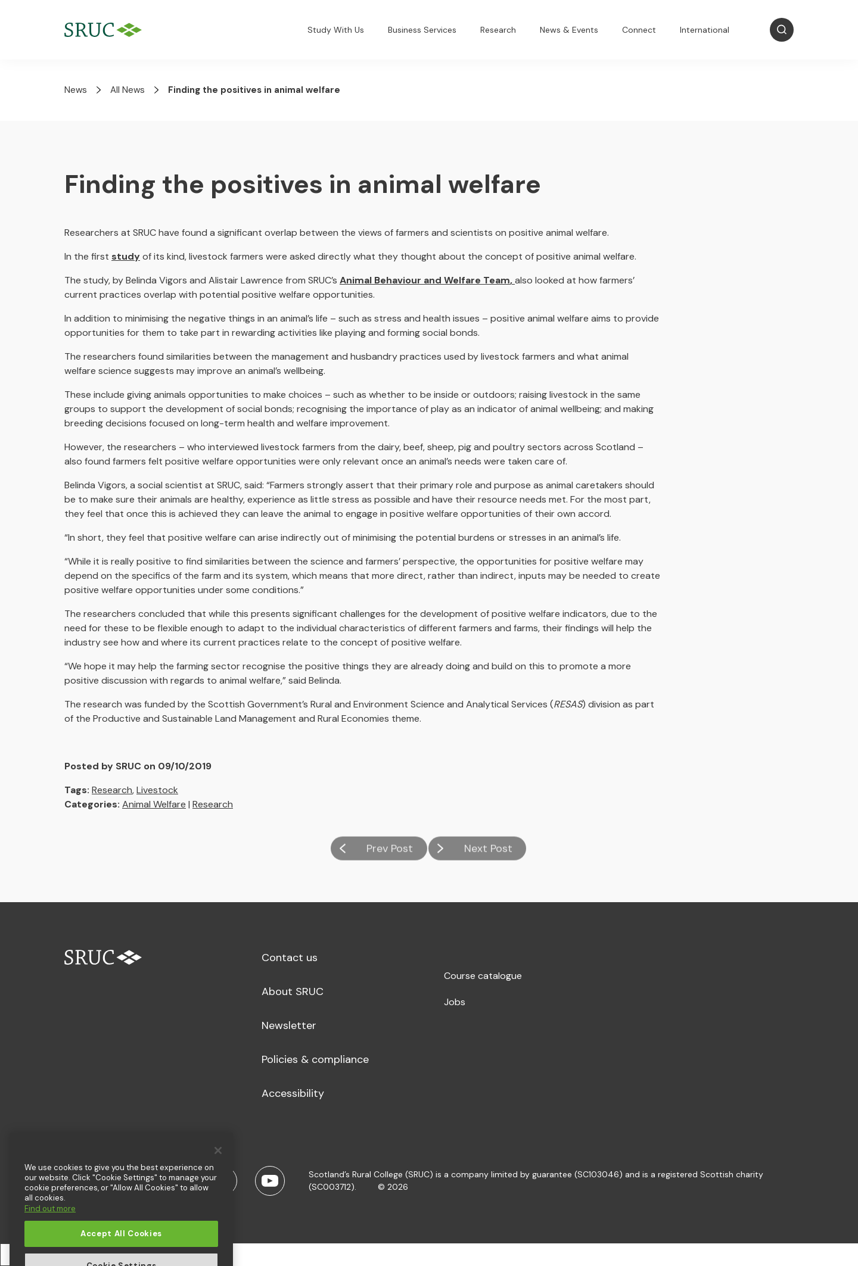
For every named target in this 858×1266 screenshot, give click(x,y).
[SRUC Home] (106, 30)
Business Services (422, 29)
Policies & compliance (315, 1059)
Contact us (290, 957)
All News (127, 90)
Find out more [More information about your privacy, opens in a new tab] (50, 1234)
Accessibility (293, 1093)
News (75, 90)
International (704, 29)
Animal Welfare (154, 804)
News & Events (569, 29)
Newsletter (289, 1025)
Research (498, 29)
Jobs (454, 1002)
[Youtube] (270, 1181)
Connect (639, 29)
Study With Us (335, 29)
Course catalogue (483, 975)
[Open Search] (782, 30)
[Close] (218, 1176)
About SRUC (293, 991)
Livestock (157, 790)
